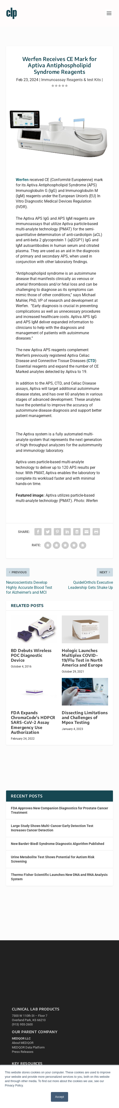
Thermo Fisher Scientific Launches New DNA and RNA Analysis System (59, 877)
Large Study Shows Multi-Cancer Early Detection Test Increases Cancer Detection (52, 828)
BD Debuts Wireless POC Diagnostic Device (31, 655)
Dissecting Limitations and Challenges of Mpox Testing (85, 717)
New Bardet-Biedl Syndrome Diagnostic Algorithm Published (57, 844)
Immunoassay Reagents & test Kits (71, 79)
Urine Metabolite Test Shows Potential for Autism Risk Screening (52, 859)
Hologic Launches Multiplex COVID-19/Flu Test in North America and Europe (82, 658)
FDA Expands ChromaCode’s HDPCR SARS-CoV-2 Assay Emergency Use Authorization (33, 722)
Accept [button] (59, 1097)
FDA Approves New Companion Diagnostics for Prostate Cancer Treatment (59, 810)
